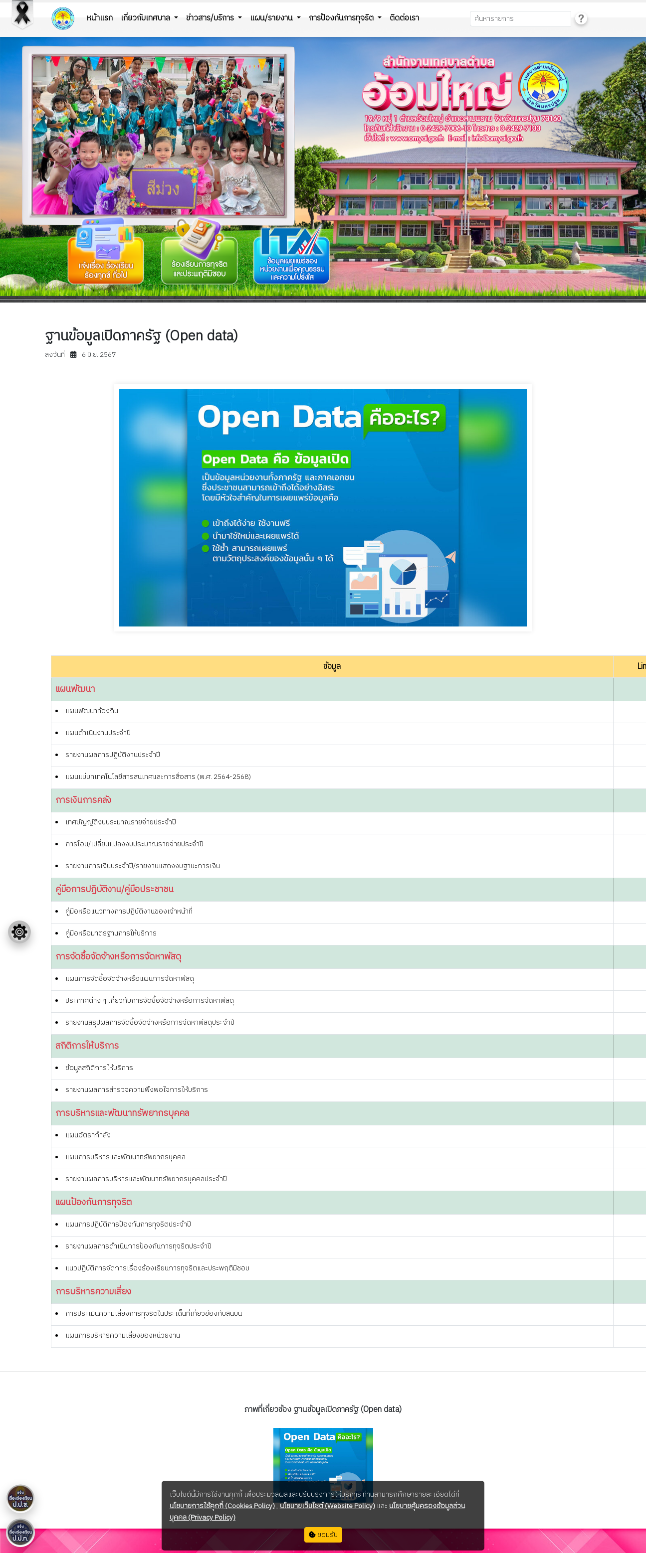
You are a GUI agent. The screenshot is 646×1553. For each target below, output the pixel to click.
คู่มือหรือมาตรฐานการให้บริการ (111, 933)
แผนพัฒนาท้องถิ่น (91, 711)
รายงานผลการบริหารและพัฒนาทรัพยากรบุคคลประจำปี (146, 1179)
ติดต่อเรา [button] (404, 18)
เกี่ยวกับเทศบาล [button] (146, 18)
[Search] (520, 18)
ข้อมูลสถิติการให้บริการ (99, 1068)
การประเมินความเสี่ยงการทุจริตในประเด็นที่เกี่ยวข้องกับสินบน (153, 1313)
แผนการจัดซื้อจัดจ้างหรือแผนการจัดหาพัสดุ (129, 978)
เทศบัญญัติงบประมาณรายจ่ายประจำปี (120, 822)
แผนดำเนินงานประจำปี (98, 733)
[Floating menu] (19, 932)
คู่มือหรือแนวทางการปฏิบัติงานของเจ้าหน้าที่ (129, 911)
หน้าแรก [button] (100, 18)
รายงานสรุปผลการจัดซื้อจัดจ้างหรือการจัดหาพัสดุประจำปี (149, 1022)
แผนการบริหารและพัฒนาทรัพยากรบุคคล (125, 1157)
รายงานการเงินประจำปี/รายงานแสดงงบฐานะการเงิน (142, 866)
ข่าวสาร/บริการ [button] (211, 18)
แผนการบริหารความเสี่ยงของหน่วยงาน (122, 1335)
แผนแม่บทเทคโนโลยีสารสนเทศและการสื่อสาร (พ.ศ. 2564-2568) (158, 776)
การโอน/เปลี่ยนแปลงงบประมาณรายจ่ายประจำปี (134, 844)
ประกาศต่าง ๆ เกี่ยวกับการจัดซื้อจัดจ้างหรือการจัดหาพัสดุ (149, 1000)
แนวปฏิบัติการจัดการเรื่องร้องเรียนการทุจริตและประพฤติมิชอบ (157, 1268)
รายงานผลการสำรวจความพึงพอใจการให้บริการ (136, 1089)
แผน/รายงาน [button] (272, 18)
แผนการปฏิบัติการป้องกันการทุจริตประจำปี (128, 1224)
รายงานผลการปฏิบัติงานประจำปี (112, 755)
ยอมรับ (323, 1535)
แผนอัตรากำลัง (88, 1135)
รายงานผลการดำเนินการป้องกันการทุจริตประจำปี (138, 1246)
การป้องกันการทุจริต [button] (342, 18)
